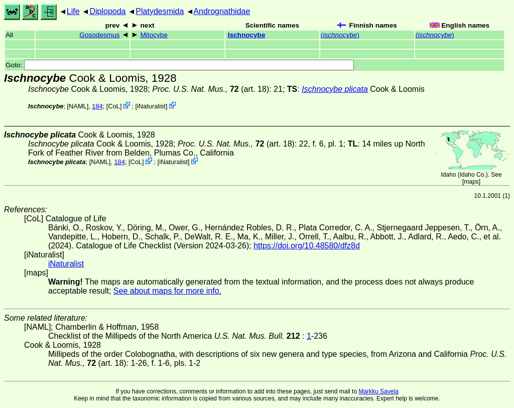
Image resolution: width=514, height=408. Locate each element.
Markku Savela (378, 391)
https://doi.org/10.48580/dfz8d (306, 245)
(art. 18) (210, 89)
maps (471, 181)
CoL (113, 106)
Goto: (180, 65)
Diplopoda (107, 11)
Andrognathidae (221, 11)
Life (73, 11)
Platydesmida (160, 11)
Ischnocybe (247, 35)
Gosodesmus (99, 35)
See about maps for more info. (167, 291)
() (340, 35)
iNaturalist (151, 106)
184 (97, 106)
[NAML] (78, 106)
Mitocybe (154, 35)
